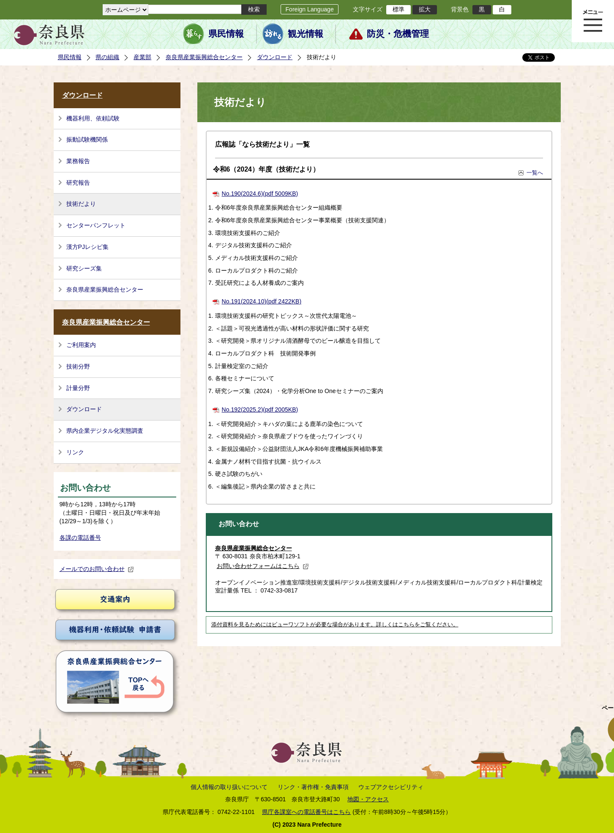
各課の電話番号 (80, 537)
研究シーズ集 (84, 268)
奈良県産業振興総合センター (204, 57)
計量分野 (78, 388)
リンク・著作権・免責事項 (313, 787)
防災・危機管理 (398, 34)
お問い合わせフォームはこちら (263, 566)
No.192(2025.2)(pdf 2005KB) (260, 409)
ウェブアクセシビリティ (390, 787)
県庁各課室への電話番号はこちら (306, 811)
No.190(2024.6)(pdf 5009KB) (260, 193)
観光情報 (305, 34)
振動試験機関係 (87, 139)
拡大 (425, 9)
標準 (398, 9)
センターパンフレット (96, 225)
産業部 (142, 57)
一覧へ (535, 172)
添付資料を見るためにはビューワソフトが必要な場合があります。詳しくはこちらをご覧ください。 (334, 625)
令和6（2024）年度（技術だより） (266, 169)
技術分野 (78, 366)
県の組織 (107, 57)
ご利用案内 (81, 344)
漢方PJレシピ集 (87, 246)
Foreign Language (309, 9)
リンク (75, 452)
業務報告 (78, 161)
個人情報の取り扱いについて (229, 787)
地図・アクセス (368, 799)
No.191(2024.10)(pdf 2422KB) (262, 301)
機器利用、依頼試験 (93, 118)
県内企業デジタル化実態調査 (104, 430)
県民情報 (226, 34)
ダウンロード (274, 57)
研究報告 (78, 182)
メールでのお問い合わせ (97, 568)
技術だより (81, 203)
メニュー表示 (593, 21)
